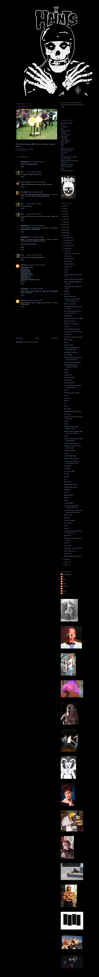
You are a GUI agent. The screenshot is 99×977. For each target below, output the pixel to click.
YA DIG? (63, 584)
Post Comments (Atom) (31, 342)
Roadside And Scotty (67, 165)
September (67, 245)
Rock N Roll (67, 535)
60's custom (67, 409)
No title (66, 272)
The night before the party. (72, 329)
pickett (63, 593)
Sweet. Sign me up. (70, 551)
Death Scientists (65, 141)
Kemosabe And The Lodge (68, 157)
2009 (64, 235)
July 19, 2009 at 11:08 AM (36, 225)
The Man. (67, 474)
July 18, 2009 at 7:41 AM (34, 214)
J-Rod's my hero (69, 258)
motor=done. (67, 398)
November (67, 240)
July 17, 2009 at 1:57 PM (34, 172)
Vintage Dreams (65, 131)
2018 (64, 211)
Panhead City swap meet (71, 458)
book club (67, 517)
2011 (64, 230)
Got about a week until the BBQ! (73, 318)
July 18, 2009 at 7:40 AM (34, 204)
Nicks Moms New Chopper (72, 393)
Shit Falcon (64, 127)
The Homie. (67, 414)
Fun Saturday (68, 355)
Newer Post (19, 338)
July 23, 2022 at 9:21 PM (35, 300)
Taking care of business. (71, 324)
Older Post (54, 338)
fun (25, 150)
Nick (22, 172)
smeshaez (24, 300)
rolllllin (66, 424)
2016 (64, 217)
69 (64, 479)
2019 (64, 209)
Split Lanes (64, 162)
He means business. (70, 450)
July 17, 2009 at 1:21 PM (36, 162)
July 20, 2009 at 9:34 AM (36, 237)
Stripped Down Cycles (67, 149)
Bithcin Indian (68, 261)
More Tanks (67, 482)
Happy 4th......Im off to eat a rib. (73, 548)
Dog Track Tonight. (69, 471)
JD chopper (67, 334)
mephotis (64, 591)
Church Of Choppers (67, 170)
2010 (64, 232)
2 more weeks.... (69, 380)
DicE (62, 145)
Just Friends (67, 553)
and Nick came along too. (71, 443)
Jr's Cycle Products (66, 151)
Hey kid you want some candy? (73, 337)
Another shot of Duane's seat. (72, 411)
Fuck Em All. (67, 256)
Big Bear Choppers (69, 520)
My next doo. (68, 523)
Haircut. (66, 401)
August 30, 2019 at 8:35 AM (37, 265)
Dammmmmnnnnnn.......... (71, 321)
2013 (64, 225)
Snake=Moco (68, 375)
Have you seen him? (70, 296)
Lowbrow (63, 133)
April (65, 565)
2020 (64, 206)
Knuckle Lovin (68, 266)
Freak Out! (64, 139)
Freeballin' (67, 468)
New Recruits (68, 515)
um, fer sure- (68, 545)
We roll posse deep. (70, 304)
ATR (62, 129)
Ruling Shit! (67, 490)
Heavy (63, 169)
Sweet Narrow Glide (70, 456)
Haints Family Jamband (71, 484)
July (65, 251)
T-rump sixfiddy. (68, 503)
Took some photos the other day (73, 279)
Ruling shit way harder (70, 487)
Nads (62, 155)
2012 (64, 227)
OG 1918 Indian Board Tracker (73, 331)
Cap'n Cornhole (26, 182)
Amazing (66, 291)
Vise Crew (64, 153)
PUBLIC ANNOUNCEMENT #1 (73, 556)
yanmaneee (24, 265)
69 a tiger (67, 326)
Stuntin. (66, 269)
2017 (64, 214)
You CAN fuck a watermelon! (72, 362)
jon (62, 588)
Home (37, 338)
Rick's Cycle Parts (66, 166)
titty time (66, 476)
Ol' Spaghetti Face (69, 264)
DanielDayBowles (66, 574)
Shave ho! (67, 294)
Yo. (65, 403)
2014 (64, 222)
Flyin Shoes (64, 137)
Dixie (62, 147)
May (65, 562)
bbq (22, 150)
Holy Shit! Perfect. (69, 377)
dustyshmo (64, 586)
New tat (66, 390)
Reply (22, 166)
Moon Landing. (68, 339)
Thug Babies (67, 466)
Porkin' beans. (68, 316)
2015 (64, 219)
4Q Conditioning (65, 135)
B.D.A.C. (63, 125)
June (66, 559)
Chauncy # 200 (68, 345)
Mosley (63, 579)
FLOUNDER (24, 192)
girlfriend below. (68, 495)
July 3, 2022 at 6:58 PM (36, 289)
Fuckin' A (66, 543)
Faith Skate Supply (66, 123)
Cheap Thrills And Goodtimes (69, 161)
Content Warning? (69, 383)
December (67, 237)
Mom (62, 577)
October (67, 243)
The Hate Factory (66, 158)
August (66, 248)
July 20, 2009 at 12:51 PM (34, 255)
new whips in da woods (71, 352)
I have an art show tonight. (72, 253)
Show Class (64, 143)
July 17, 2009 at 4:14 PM (36, 192)
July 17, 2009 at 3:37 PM (38, 182)
